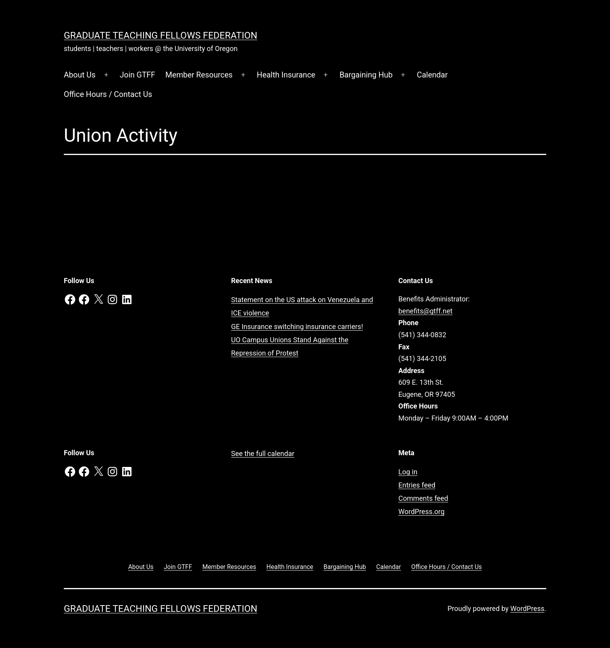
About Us (80, 74)
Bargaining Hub (366, 74)
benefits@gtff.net (425, 311)
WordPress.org (421, 511)
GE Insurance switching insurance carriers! (297, 326)
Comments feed (423, 498)
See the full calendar (262, 453)
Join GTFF (137, 74)
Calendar (432, 74)
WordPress (527, 608)
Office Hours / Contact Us (108, 94)
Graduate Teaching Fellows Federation (160, 35)
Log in (407, 472)
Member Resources (199, 74)
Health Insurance (286, 74)
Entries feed (416, 485)
